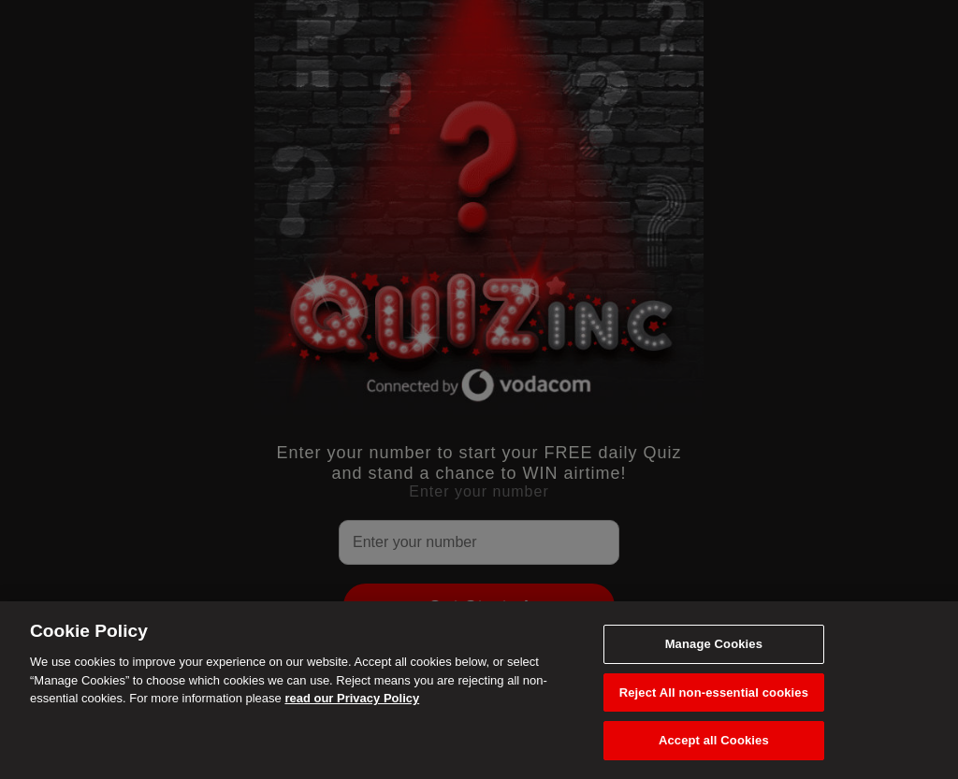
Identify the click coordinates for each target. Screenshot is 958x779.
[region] (479, 690)
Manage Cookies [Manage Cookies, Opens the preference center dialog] (713, 644)
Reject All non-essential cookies (713, 692)
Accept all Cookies (714, 740)
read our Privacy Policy (351, 698)
